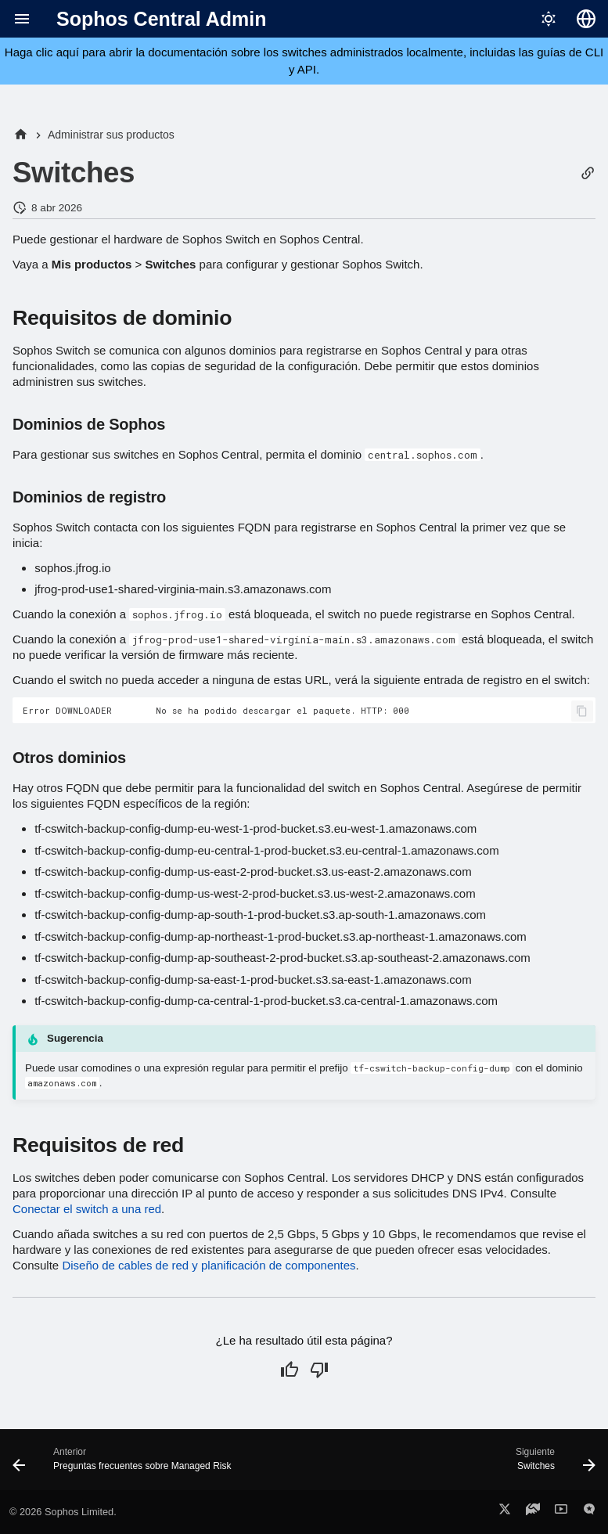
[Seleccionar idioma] (586, 18)
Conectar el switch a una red (87, 1208)
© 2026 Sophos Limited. (63, 1512)
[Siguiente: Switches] (553, 1464)
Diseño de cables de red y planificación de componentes (208, 1265)
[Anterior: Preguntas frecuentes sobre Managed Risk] (125, 1464)
